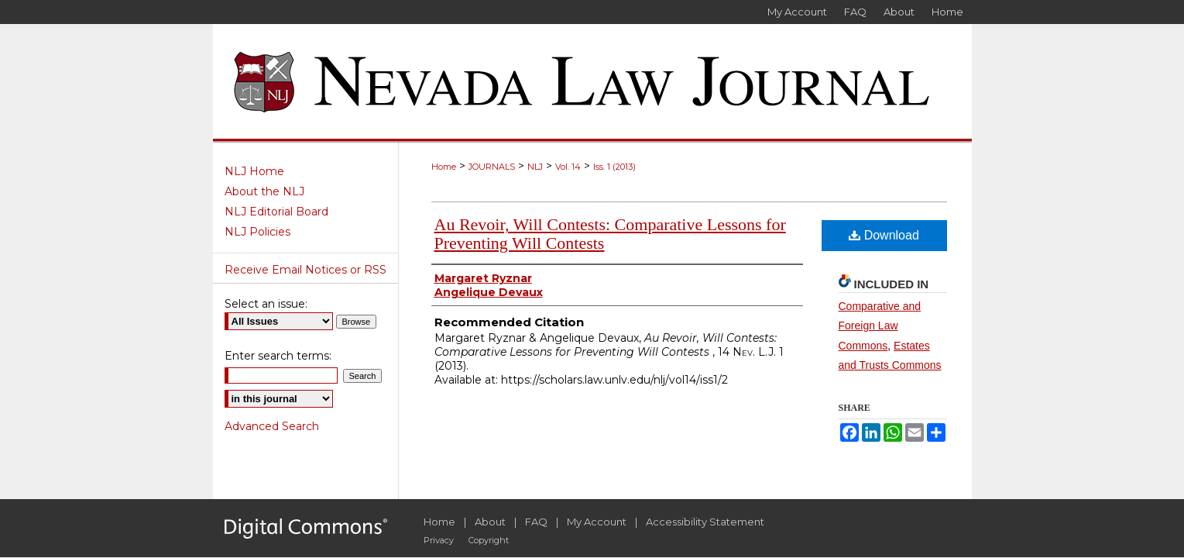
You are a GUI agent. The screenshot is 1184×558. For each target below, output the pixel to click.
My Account (596, 521)
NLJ (535, 166)
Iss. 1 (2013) (614, 166)
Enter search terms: (278, 356)
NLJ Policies (257, 232)
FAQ (536, 521)
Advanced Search (272, 426)
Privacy (439, 540)
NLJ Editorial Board (276, 212)
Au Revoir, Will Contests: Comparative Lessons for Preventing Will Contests (610, 234)
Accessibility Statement (705, 521)
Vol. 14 (568, 166)
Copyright (488, 540)
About (490, 521)
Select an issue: (266, 304)
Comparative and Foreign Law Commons (880, 325)
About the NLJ (264, 191)
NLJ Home (254, 171)
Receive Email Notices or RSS (305, 270)
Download (884, 235)
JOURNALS (491, 166)
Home (443, 166)
